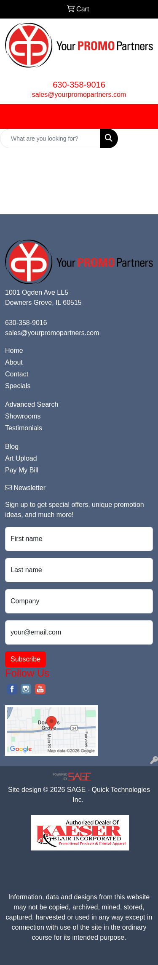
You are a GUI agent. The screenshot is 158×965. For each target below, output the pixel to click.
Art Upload (21, 458)
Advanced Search (31, 404)
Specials (17, 385)
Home (14, 350)
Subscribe (25, 659)
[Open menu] (141, 116)
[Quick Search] (50, 138)
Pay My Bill (21, 470)
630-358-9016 (79, 84)
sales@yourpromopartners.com (79, 94)
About (14, 362)
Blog (12, 446)
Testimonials (23, 428)
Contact (16, 374)
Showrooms (22, 416)
